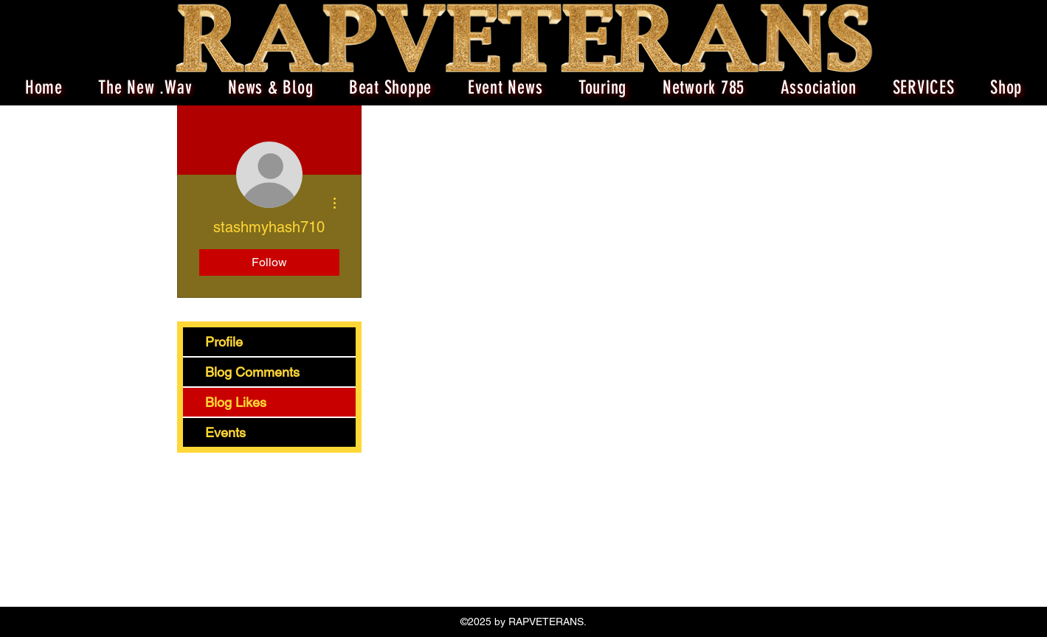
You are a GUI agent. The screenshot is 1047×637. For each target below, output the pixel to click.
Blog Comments (252, 372)
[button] (603, 87)
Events (225, 432)
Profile (224, 341)
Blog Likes (235, 402)
